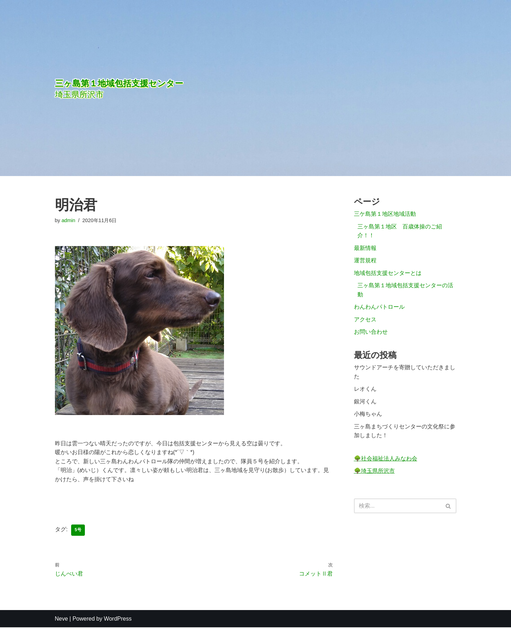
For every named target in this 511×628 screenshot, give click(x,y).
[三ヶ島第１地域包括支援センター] (178, 88)
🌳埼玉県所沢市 (374, 472)
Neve (61, 619)
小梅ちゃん (368, 414)
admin (68, 220)
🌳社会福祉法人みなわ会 (385, 459)
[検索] (397, 507)
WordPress (118, 619)
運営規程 (365, 261)
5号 (78, 530)
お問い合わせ (371, 332)
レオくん (365, 389)
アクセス (365, 320)
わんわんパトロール (379, 307)
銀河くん (365, 402)
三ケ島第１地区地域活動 (385, 214)
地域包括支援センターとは (388, 273)
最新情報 (365, 248)
